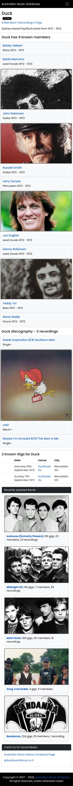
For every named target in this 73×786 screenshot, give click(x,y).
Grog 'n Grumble (17, 689)
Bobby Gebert (12, 46)
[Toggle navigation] (67, 4)
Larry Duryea (12, 181)
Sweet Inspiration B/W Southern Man (29, 340)
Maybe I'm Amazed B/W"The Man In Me (30, 439)
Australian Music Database (21, 4)
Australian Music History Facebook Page (29, 754)
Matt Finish (14, 638)
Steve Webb (11, 317)
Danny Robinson (14, 249)
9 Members (9, 22)
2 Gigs (38, 22)
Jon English (11, 235)
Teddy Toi (10, 303)
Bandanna (13, 736)
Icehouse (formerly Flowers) (25, 536)
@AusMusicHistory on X (19, 760)
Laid (6, 425)
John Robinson (13, 113)
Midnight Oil (15, 587)
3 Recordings (25, 22)
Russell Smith (12, 168)
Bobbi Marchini (13, 59)
